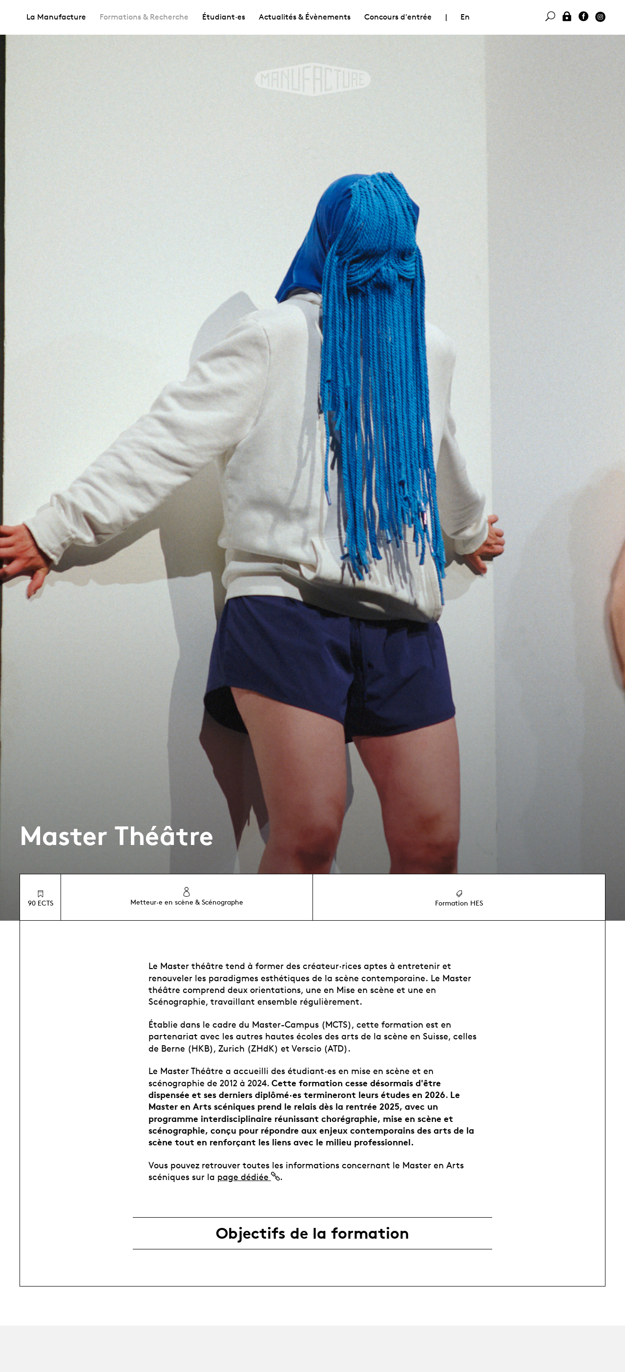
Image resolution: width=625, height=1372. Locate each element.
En (465, 16)
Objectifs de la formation (312, 1233)
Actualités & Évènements (305, 16)
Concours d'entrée (398, 16)
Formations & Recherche (144, 16)
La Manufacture (56, 16)
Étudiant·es (223, 16)
